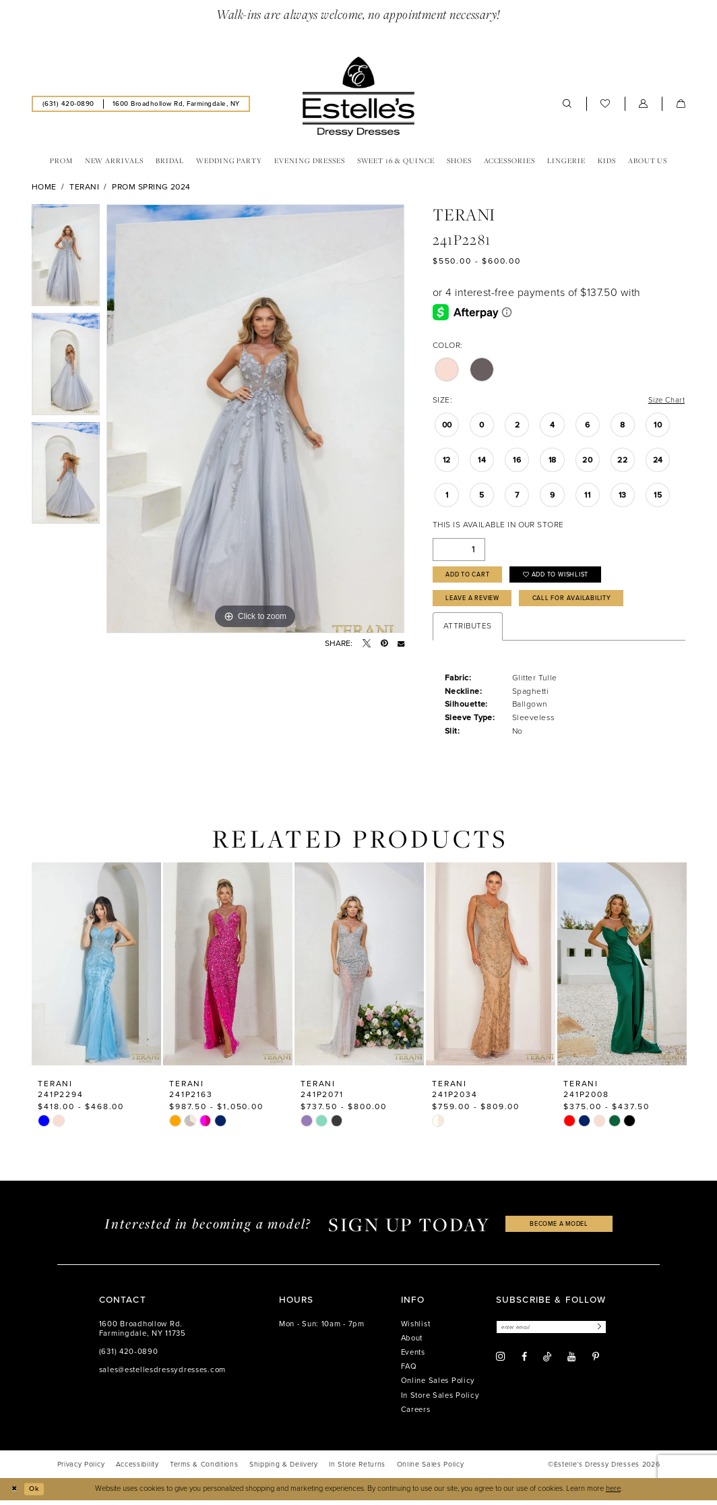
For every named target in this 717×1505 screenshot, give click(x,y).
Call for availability (585, 602)
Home (44, 187)
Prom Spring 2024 (151, 187)
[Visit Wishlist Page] (605, 104)
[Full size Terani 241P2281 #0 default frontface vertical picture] (255, 419)
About (412, 1343)
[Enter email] (556, 1333)
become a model (559, 1229)
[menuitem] (68, 104)
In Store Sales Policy (440, 1400)
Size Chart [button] (665, 401)
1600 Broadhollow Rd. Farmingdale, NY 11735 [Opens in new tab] (142, 1334)
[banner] (358, 97)
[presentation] (96, 968)
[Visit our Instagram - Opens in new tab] (500, 1363)
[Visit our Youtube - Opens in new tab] (571, 1363)
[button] (643, 104)
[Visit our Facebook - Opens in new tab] (524, 1363)
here (613, 1493)
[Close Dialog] (15, 1493)
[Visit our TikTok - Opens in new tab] (547, 1363)
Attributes (467, 631)
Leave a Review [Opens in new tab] (477, 602)
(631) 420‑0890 (128, 1357)
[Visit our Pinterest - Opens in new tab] (595, 1363)
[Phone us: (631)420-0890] (68, 104)
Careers (416, 1415)
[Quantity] (459, 551)
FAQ (409, 1372)
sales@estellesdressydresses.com (162, 1375)
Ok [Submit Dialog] (36, 1493)
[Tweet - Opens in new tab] (367, 644)
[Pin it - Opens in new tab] (384, 644)
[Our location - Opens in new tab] (176, 104)
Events (413, 1357)
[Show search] (567, 104)
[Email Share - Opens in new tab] (401, 644)
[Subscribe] (606, 1333)
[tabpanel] (66, 259)
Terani (84, 187)
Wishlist (416, 1329)
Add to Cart (472, 577)
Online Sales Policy (438, 1386)
